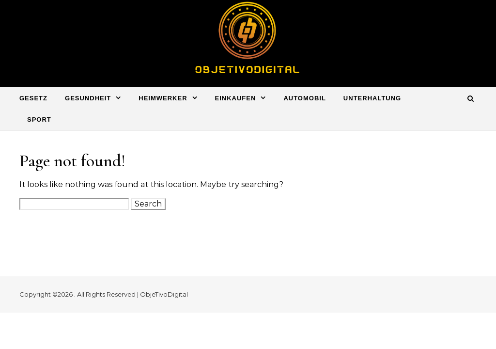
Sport (39, 119)
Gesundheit (88, 98)
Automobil (304, 98)
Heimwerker (163, 98)
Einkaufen (235, 98)
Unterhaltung (372, 98)
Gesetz (33, 98)
